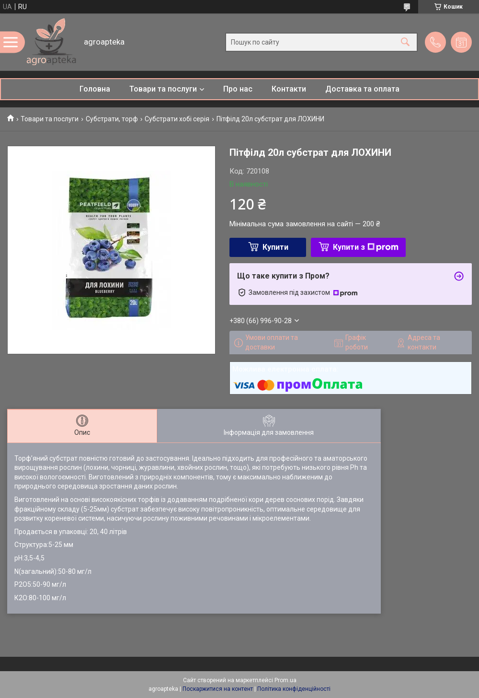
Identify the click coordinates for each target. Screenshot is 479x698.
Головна (95, 88)
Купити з (366, 247)
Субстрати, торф (112, 119)
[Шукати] (405, 42)
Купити (275, 247)
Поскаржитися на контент (217, 689)
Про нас (237, 88)
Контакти (289, 88)
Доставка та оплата (362, 88)
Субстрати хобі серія (177, 119)
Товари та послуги (163, 88)
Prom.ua (285, 680)
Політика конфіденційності (294, 689)
